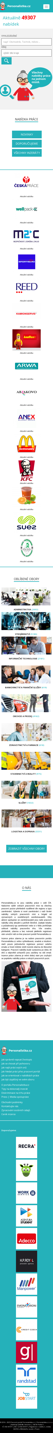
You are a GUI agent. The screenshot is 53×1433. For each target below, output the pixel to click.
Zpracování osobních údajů (15, 1110)
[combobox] (26, 53)
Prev (3, 84)
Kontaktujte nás (9, 1106)
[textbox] (27, 53)
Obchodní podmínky (12, 1102)
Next (49, 84)
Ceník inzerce (8, 1114)
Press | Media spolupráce (15, 1096)
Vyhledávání (9, 35)
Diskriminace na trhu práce (15, 1092)
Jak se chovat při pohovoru (15, 1063)
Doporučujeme (27, 143)
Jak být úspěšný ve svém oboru (17, 1079)
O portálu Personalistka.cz (15, 1084)
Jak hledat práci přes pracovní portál (20, 1071)
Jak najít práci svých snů (14, 1067)
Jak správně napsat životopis (16, 1059)
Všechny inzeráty (27, 153)
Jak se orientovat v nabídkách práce (20, 1075)
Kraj (3, 47)
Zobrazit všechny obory (26, 848)
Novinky (27, 134)
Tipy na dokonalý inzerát (14, 1088)
